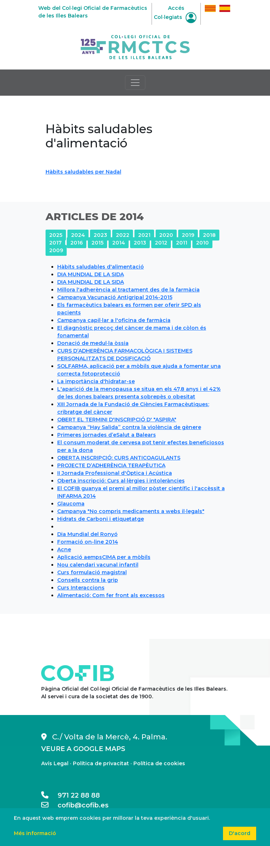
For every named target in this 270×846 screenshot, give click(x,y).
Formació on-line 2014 (87, 542)
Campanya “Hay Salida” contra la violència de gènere (129, 427)
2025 (55, 235)
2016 (76, 242)
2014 (118, 242)
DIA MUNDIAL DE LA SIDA (90, 274)
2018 (209, 235)
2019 (188, 235)
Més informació (35, 833)
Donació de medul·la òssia (93, 343)
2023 (100, 235)
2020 (166, 235)
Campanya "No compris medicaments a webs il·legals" (130, 511)
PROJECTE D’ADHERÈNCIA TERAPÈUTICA (111, 465)
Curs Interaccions (81, 587)
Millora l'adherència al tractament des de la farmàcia (128, 289)
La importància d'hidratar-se (96, 381)
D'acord (239, 833)
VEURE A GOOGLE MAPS (83, 749)
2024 (78, 235)
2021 (144, 235)
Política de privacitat (101, 763)
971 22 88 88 (70, 795)
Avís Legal (55, 763)
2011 (181, 242)
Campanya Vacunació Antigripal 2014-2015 (114, 297)
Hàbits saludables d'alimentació (100, 266)
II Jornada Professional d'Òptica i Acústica (114, 473)
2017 (55, 242)
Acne (64, 549)
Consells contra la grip (87, 580)
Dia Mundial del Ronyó (87, 534)
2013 (140, 242)
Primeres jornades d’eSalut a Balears (106, 435)
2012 (161, 242)
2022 (122, 235)
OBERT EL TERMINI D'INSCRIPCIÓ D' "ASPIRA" (116, 419)
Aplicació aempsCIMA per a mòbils (103, 557)
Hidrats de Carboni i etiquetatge (100, 519)
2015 (97, 242)
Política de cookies (159, 763)
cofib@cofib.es (75, 805)
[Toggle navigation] (135, 82)
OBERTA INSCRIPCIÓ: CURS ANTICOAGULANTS (118, 457)
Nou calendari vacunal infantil (97, 564)
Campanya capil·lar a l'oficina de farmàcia (114, 320)
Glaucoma (71, 503)
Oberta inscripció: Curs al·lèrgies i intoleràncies (121, 480)
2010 (202, 242)
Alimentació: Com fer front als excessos (111, 595)
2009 (56, 250)
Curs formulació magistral (92, 572)
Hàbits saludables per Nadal (83, 171)
